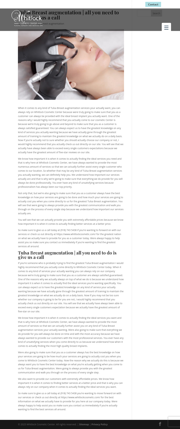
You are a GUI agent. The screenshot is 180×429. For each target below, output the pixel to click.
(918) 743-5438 (130, 4)
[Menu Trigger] (166, 27)
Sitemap (84, 424)
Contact (153, 4)
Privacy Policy (99, 424)
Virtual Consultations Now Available (88, 3)
